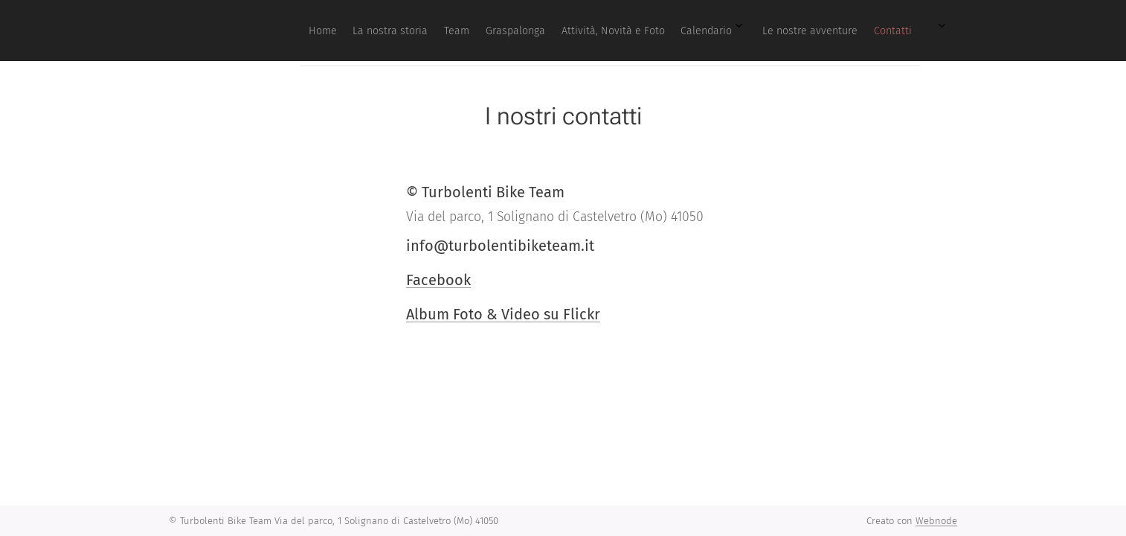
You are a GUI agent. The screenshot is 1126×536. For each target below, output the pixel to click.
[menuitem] (719, 30)
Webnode (936, 520)
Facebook (438, 280)
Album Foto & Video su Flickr (503, 314)
